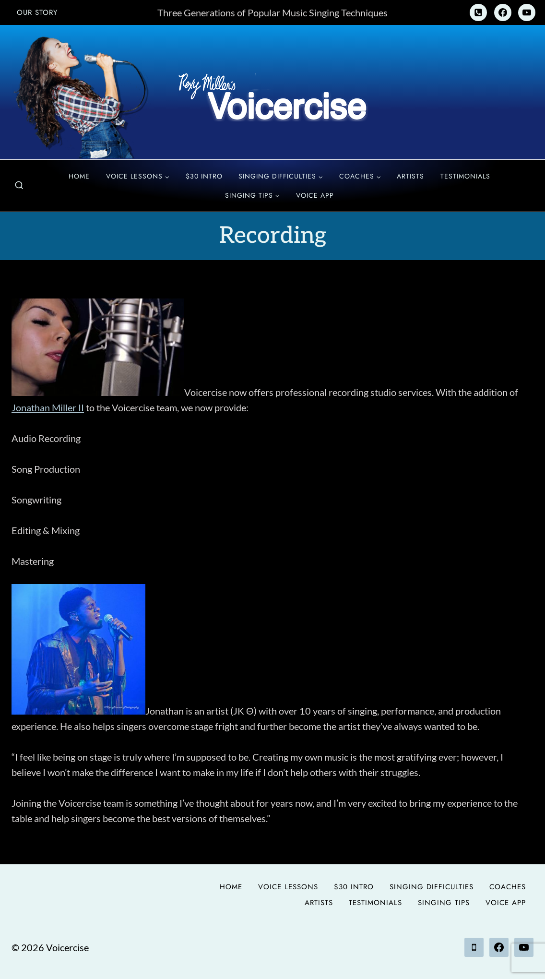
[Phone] (478, 12)
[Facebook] (502, 12)
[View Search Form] (19, 186)
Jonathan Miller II (48, 407)
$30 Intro (204, 176)
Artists (410, 176)
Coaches (507, 887)
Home (79, 176)
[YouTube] (526, 12)
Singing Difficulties (432, 887)
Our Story (37, 12)
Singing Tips (444, 902)
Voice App (315, 195)
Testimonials (465, 176)
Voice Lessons (288, 887)
